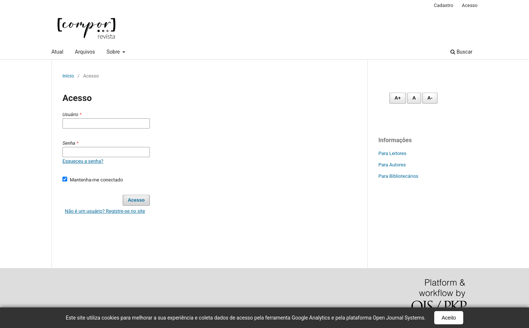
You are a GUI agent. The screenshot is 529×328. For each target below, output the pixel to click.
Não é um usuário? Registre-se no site (105, 211)
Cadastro (443, 5)
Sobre (114, 52)
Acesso (470, 5)
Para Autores (392, 164)
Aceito (449, 318)
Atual (57, 52)
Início (68, 76)
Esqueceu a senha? (82, 161)
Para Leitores (392, 153)
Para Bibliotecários (398, 176)
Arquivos (85, 52)
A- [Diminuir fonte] (429, 98)
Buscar (461, 52)
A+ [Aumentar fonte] (398, 98)
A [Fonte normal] (413, 98)
